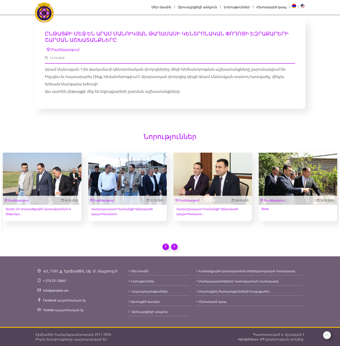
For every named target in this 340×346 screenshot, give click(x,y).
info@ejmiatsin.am (56, 290)
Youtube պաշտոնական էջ (63, 310)
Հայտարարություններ (148, 291)
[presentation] (165, 247)
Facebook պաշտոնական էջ (64, 300)
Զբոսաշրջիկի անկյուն (197, 7)
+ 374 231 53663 (54, 281)
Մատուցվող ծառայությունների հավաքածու (232, 291)
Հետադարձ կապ (271, 7)
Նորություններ (237, 7)
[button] (327, 335)
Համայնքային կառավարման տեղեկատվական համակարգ (245, 271)
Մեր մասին (161, 7)
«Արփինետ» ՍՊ (251, 339)
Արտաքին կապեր (144, 301)
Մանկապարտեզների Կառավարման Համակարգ (236, 281)
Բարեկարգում (63, 49)
